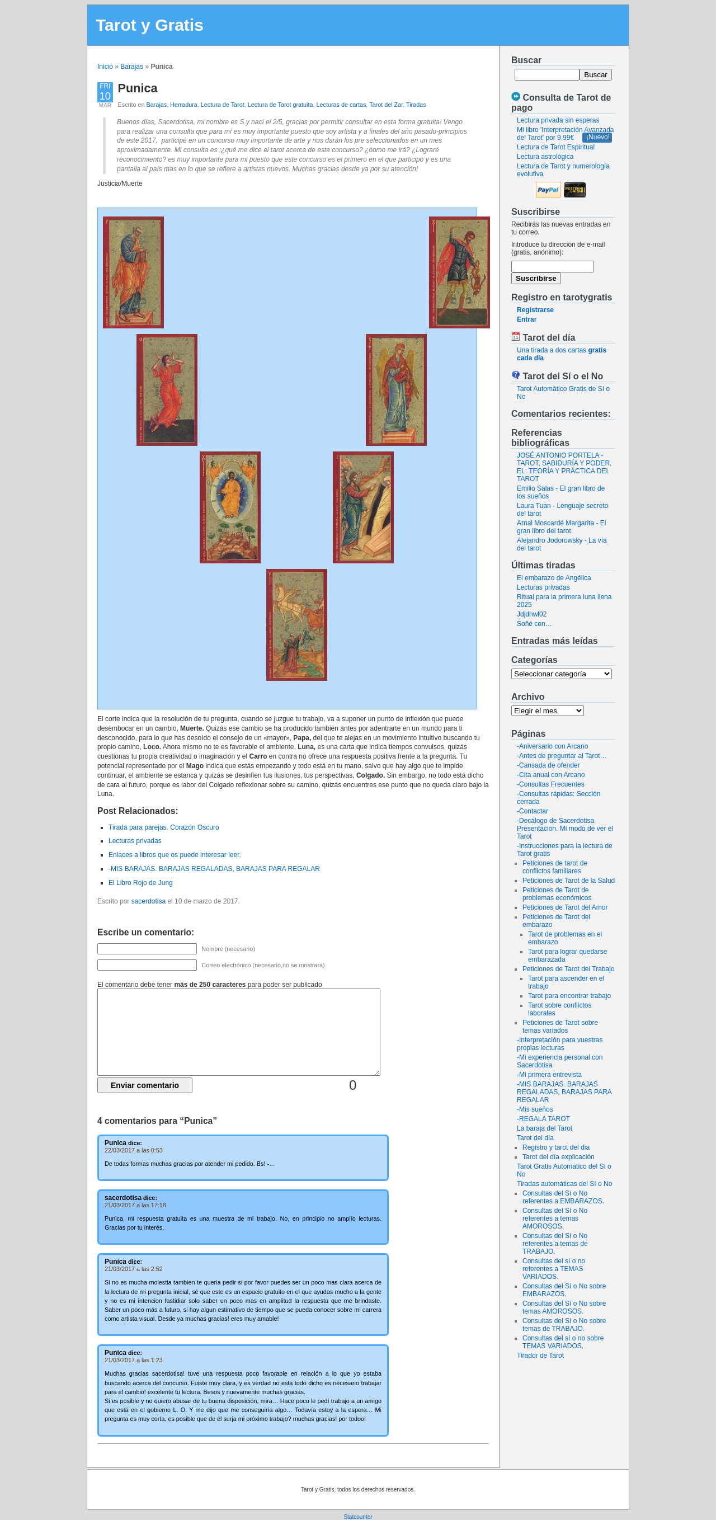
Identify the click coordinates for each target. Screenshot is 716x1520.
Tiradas (416, 104)
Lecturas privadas (543, 587)
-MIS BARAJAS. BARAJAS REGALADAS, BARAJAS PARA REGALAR (564, 1092)
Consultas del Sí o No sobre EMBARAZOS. (564, 1290)
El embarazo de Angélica (554, 578)
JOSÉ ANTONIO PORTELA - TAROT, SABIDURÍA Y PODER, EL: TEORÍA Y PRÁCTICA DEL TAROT (564, 467)
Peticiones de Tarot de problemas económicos (556, 894)
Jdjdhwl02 (532, 614)
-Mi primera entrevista (549, 1075)
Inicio (105, 66)
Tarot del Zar (386, 104)
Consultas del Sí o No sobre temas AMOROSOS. (564, 1307)
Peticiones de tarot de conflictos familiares (554, 867)
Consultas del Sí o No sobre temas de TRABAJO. (564, 1325)
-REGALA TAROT (543, 1119)
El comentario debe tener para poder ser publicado (209, 985)
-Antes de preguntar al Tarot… (562, 756)
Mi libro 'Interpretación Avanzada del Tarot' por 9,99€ (565, 134)
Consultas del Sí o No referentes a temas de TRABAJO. (555, 1243)
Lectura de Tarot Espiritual (556, 147)
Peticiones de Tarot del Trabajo (568, 969)
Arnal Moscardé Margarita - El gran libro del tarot (561, 527)
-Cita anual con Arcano (551, 775)
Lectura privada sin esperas (558, 120)
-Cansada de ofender (548, 765)
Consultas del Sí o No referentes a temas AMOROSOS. (554, 1218)
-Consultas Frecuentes (551, 784)
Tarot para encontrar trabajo (569, 996)
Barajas (131, 66)
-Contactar (532, 811)
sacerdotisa (148, 901)
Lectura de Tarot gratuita (280, 104)
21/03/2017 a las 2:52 (134, 1268)
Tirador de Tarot (540, 1355)
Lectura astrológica (545, 157)
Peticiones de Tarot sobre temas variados (560, 1026)
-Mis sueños (535, 1109)
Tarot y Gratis (150, 25)
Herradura (183, 104)
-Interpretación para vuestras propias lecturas (559, 1044)
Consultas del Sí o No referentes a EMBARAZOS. (563, 1197)
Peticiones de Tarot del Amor (565, 907)
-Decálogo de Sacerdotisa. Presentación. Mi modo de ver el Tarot (565, 828)
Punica (138, 88)
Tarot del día (535, 1138)
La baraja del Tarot (544, 1128)
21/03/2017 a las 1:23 (134, 1360)
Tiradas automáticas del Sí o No (564, 1184)
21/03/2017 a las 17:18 (135, 1205)
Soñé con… (534, 624)
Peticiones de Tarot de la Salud (568, 880)
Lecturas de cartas (341, 104)
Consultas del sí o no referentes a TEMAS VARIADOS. (553, 1269)
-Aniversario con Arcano (552, 746)
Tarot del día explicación (558, 1157)
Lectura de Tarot (222, 104)
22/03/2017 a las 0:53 (134, 1150)
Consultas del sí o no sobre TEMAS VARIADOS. (563, 1342)
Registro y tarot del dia (556, 1147)
